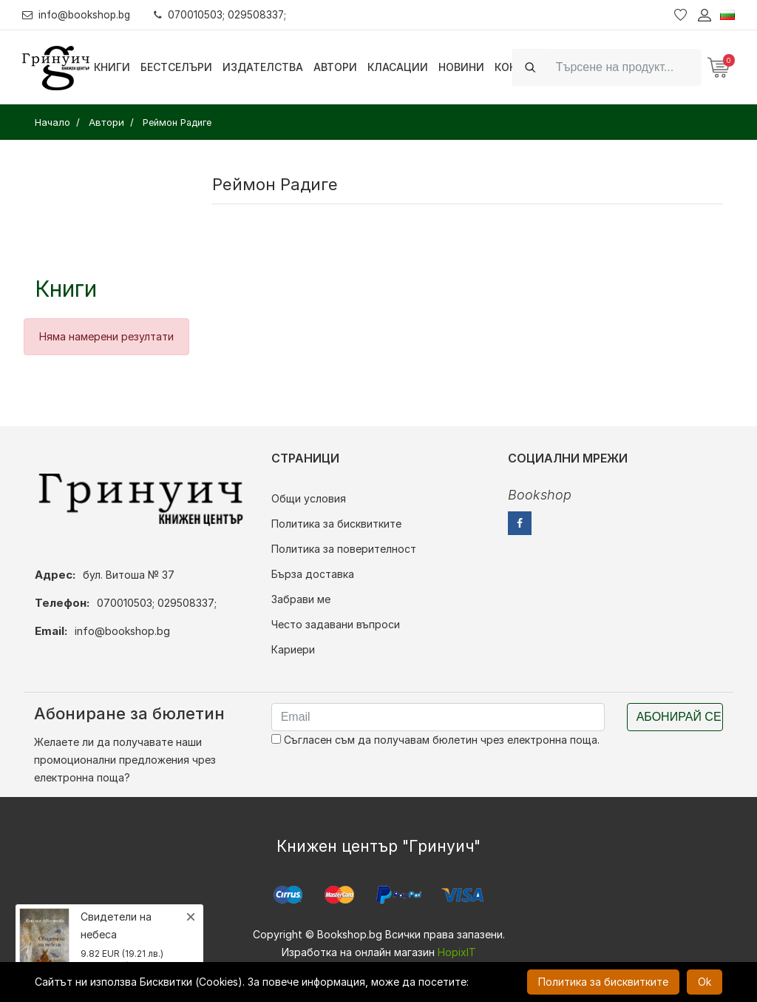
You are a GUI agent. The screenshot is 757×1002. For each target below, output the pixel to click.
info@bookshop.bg (78, 14)
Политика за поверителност (343, 548)
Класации (397, 67)
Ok (704, 981)
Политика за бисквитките (336, 523)
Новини (461, 67)
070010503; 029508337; (224, 14)
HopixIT (457, 952)
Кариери (293, 649)
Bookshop (539, 494)
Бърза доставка (312, 574)
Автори (335, 67)
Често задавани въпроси (335, 624)
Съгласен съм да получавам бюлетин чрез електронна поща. (435, 739)
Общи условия (308, 498)
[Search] (624, 67)
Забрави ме (300, 599)
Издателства (263, 67)
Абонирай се (679, 716)
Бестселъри (176, 67)
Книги (112, 67)
